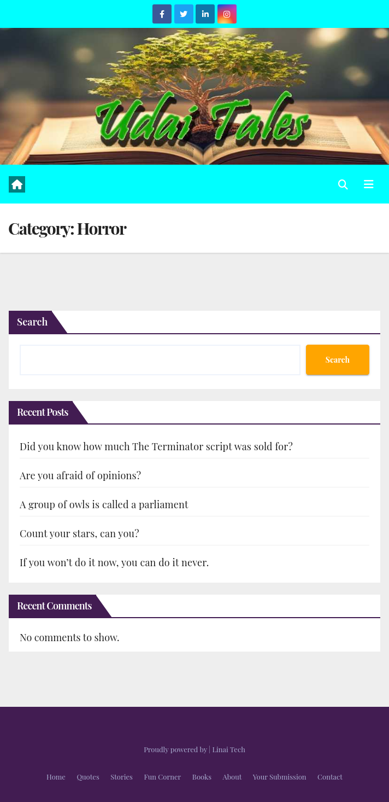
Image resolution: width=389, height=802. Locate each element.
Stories (121, 776)
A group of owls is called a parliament (104, 504)
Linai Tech (228, 749)
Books (201, 776)
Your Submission (280, 776)
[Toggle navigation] (369, 184)
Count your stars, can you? (79, 533)
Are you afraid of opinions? (80, 475)
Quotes (87, 776)
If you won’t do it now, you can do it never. (114, 562)
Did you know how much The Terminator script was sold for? (156, 446)
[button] (343, 184)
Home (56, 776)
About (232, 776)
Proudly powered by (176, 749)
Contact (330, 776)
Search (32, 321)
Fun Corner (162, 776)
